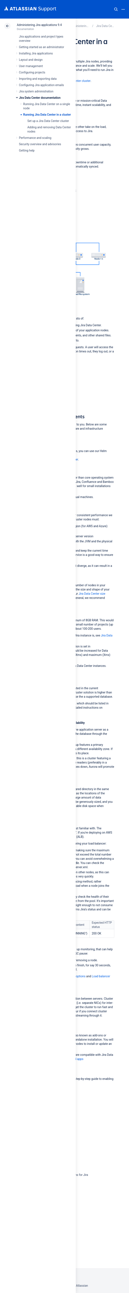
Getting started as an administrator (41, 47)
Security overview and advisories (40, 144)
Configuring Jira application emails (41, 85)
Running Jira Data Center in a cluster (47, 114)
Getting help (27, 150)
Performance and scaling (35, 137)
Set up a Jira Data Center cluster (48, 121)
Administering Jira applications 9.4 (39, 25)
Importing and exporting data (38, 78)
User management (31, 66)
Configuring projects (32, 72)
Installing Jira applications (36, 53)
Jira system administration (36, 91)
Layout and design (31, 59)
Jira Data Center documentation (39, 97)
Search (116, 9)
